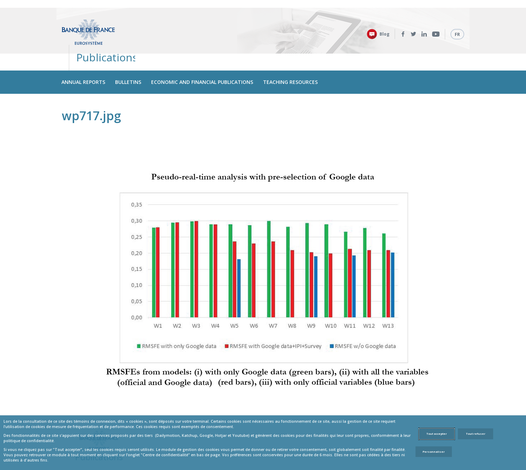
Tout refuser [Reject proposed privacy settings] (475, 433)
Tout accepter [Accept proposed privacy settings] (436, 433)
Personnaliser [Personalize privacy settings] (434, 451)
